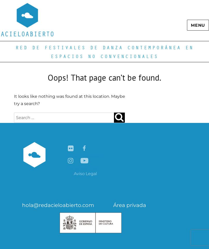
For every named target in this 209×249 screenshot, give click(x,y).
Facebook (84, 148)
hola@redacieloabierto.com (58, 205)
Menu (198, 25)
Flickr (70, 148)
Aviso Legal (85, 173)
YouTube (84, 160)
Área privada (129, 205)
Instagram (70, 160)
